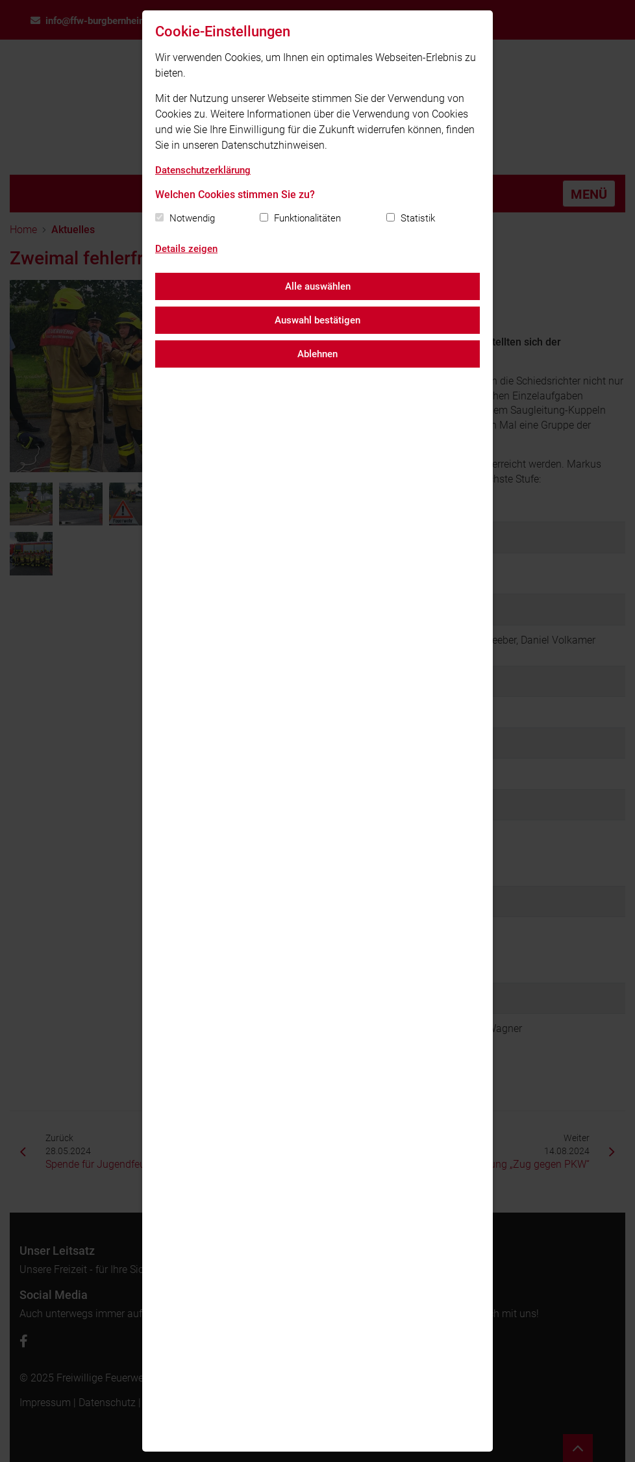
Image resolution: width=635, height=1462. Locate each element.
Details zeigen (186, 249)
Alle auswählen (318, 286)
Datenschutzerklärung (203, 170)
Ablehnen (317, 354)
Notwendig (192, 218)
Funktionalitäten (307, 218)
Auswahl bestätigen (317, 320)
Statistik (418, 218)
